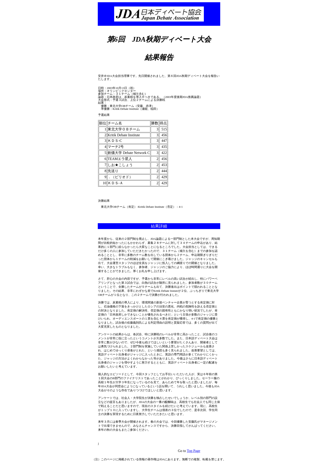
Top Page (193, 451)
